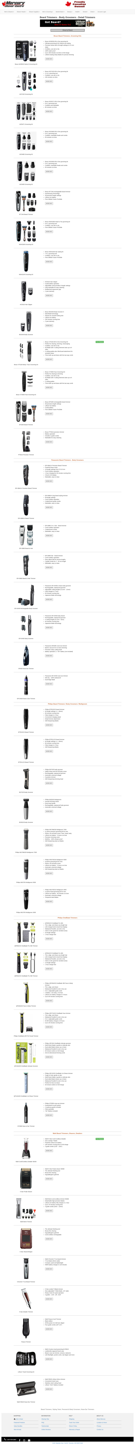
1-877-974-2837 (11, 1439)
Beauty (69, 12)
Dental (85, 12)
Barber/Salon (60, 12)
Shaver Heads (21, 12)
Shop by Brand (68, 30)
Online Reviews (46, 1429)
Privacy (99, 1426)
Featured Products (19, 1422)
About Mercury (101, 1419)
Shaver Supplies (34, 12)
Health (77, 12)
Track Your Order (74, 1422)
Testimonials (45, 1426)
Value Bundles (18, 1426)
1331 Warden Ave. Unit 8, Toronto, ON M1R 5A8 (67, 1443)
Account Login (102, 12)
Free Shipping (99, 342)
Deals (92, 12)
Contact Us (100, 1429)
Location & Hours (102, 1422)
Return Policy (73, 1426)
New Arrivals (17, 1429)
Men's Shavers (9, 12)
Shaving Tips (45, 1419)
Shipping (71, 1419)
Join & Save (19, 1419)
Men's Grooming (47, 12)
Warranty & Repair (74, 1429)
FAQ (42, 1422)
